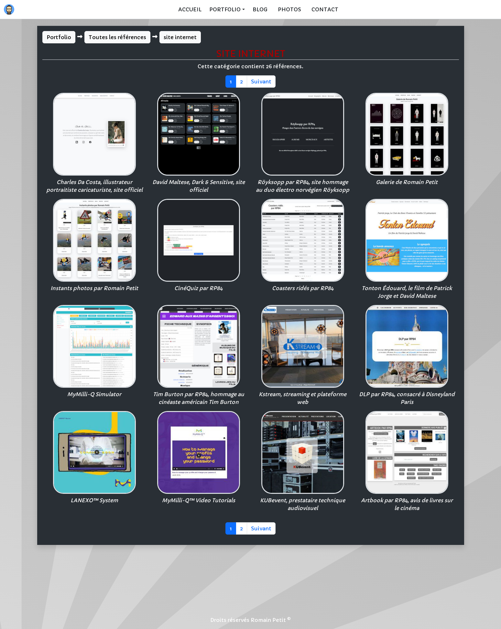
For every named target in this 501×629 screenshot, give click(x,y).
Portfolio (59, 37)
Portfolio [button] (225, 9)
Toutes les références (117, 37)
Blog (260, 9)
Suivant (261, 81)
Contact (324, 9)
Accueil (189, 9)
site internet (180, 37)
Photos (289, 9)
